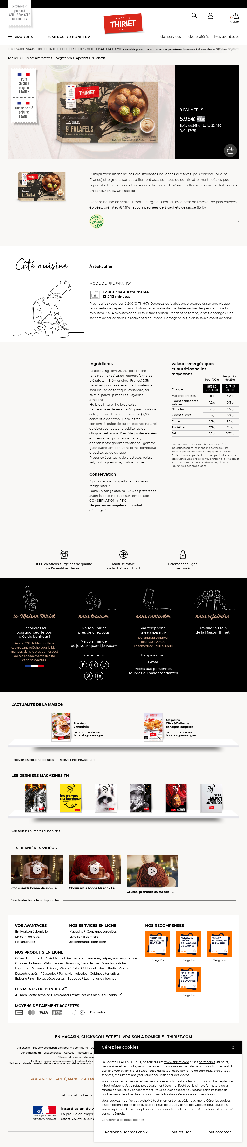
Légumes (22, 968)
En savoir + (97, 1012)
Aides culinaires (94, 968)
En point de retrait (28, 936)
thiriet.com (23, 1047)
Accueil (13, 58)
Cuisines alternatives (37, 58)
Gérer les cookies (218, 1100)
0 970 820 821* (153, 633)
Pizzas (133, 958)
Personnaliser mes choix (126, 1132)
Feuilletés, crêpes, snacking (106, 958)
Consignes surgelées (102, 931)
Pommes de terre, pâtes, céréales (56, 968)
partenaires (207, 1062)
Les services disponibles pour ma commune (60, 1047)
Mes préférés (198, 36)
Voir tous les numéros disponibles (35, 831)
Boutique (74, 978)
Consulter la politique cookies (123, 1120)
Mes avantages (226, 36)
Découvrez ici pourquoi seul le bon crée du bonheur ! (34, 632)
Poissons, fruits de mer (82, 963)
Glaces (124, 968)
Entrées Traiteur (71, 958)
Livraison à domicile (83, 936)
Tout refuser (180, 1132)
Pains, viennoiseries (73, 973)
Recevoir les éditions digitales (32, 759)
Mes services (170, 36)
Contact (69, 1052)
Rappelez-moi (153, 655)
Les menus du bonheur (67, 37)
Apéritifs (82, 58)
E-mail (153, 662)
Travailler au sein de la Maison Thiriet (213, 630)
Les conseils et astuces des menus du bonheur (88, 995)
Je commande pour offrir (87, 941)
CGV (93, 1047)
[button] (210, 16)
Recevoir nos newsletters (77, 759)
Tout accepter (219, 1132)
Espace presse (52, 1052)
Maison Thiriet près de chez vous (94, 630)
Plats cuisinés (53, 963)
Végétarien (64, 58)
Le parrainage (25, 941)
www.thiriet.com (176, 1062)
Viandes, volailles (114, 963)
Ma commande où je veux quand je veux (94, 643)
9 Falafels (98, 58)
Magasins (76, 931)
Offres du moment (28, 958)
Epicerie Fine (24, 978)
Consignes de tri (31, 1052)
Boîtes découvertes (51, 978)
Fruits (112, 968)
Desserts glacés (26, 973)
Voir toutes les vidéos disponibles (35, 900)
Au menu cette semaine (32, 995)
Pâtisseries (48, 973)
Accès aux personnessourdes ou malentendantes (153, 671)
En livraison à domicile (31, 931)
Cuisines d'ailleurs (28, 963)
